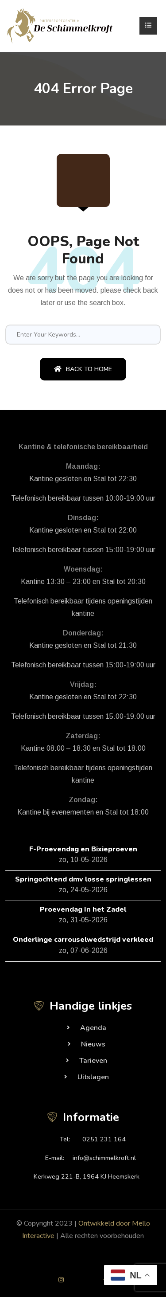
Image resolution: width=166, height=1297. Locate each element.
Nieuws (93, 1044)
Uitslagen (93, 1077)
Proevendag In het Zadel (83, 909)
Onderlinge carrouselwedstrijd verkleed (83, 939)
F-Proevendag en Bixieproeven (83, 849)
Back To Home (83, 369)
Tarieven (93, 1061)
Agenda (93, 1028)
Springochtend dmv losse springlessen (83, 879)
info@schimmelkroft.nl (104, 1157)
